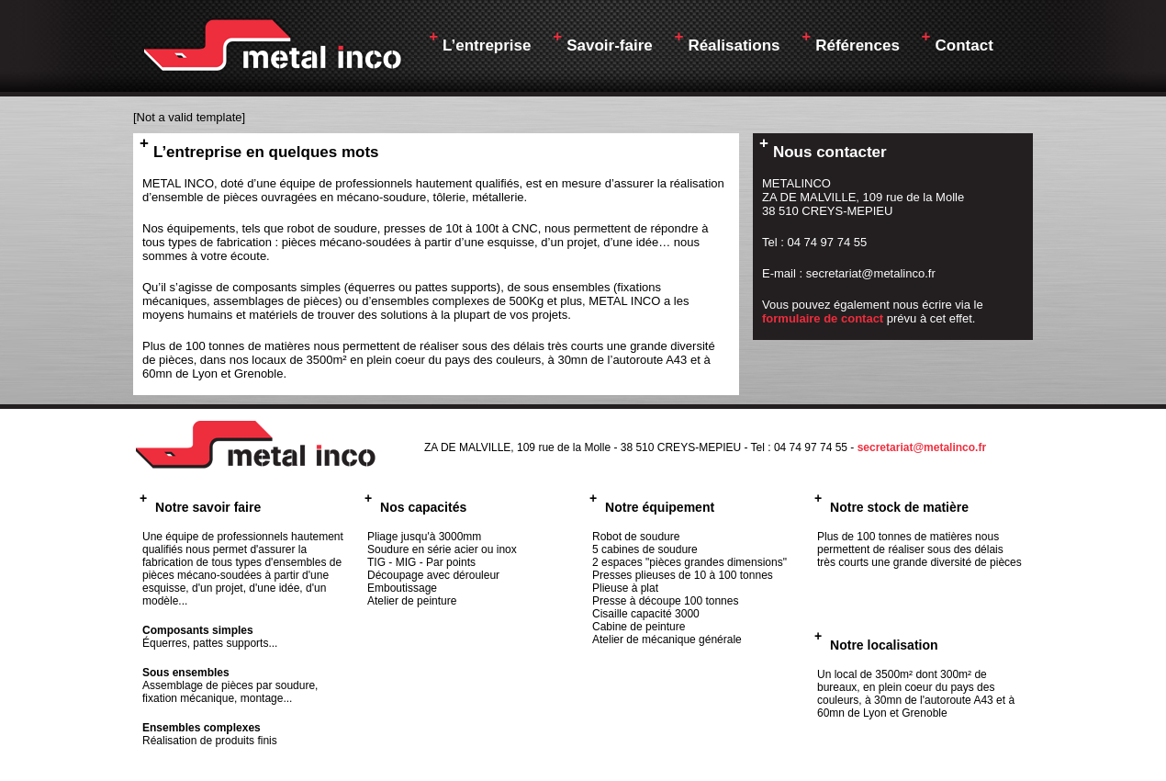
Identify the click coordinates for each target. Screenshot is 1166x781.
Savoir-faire (602, 41)
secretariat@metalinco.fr (922, 447)
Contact (957, 41)
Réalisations (726, 41)
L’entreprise (480, 41)
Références (851, 41)
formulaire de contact (822, 318)
